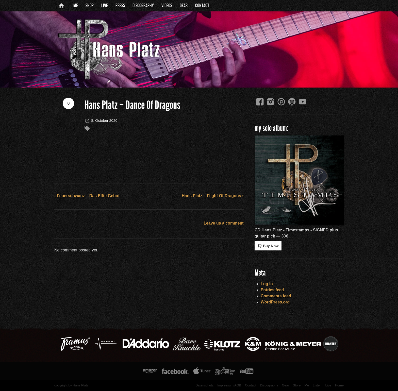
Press (120, 6)
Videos (166, 6)
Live (104, 6)
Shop (90, 6)
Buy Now (268, 246)
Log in (267, 284)
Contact (202, 6)
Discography (143, 6)
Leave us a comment (223, 223)
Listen (317, 385)
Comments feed (276, 296)
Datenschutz (204, 385)
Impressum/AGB (229, 385)
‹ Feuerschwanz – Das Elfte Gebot (87, 196)
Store (297, 385)
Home (339, 385)
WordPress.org (275, 302)
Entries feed (272, 290)
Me (75, 6)
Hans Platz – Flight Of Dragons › (213, 196)
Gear (184, 6)
